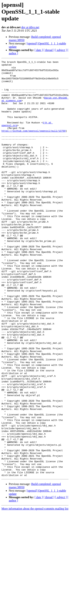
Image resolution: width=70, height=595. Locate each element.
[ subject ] (61, 50)
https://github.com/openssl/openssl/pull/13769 (33, 145)
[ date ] (39, 50)
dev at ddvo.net (30, 27)
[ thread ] (48, 50)
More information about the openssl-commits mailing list (34, 591)
